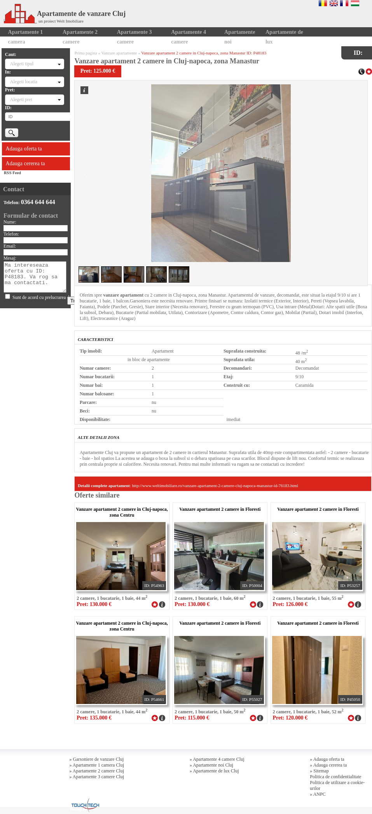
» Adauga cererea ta (328, 765)
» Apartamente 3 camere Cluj (96, 776)
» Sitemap (319, 771)
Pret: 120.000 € (289, 718)
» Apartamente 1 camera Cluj (96, 765)
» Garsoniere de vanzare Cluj (96, 759)
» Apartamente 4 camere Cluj (217, 759)
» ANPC (317, 794)
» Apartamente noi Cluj (211, 765)
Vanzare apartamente (119, 53)
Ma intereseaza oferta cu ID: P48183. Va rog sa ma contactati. (34, 277)
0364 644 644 (38, 202)
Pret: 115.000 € (192, 718)
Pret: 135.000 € (94, 718)
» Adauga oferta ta (327, 759)
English (333, 3)
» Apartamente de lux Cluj (214, 771)
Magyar (355, 3)
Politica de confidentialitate (335, 776)
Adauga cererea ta (25, 163)
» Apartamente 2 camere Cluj (96, 771)
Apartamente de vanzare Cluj (65, 13)
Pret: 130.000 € (94, 604)
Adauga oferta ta (24, 149)
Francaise (344, 3)
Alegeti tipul (21, 63)
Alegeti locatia (23, 81)
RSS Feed (12, 172)
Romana (322, 3)
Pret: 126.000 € (289, 604)
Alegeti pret (21, 99)
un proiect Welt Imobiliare (61, 21)
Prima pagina (85, 53)
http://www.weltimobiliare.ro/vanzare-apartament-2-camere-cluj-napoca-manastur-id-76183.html (215, 485)
